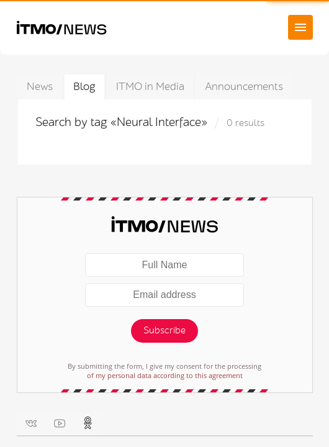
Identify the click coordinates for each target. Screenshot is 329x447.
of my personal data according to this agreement (165, 375)
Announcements (244, 86)
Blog (84, 86)
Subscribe (164, 330)
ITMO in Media (150, 86)
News (40, 86)
